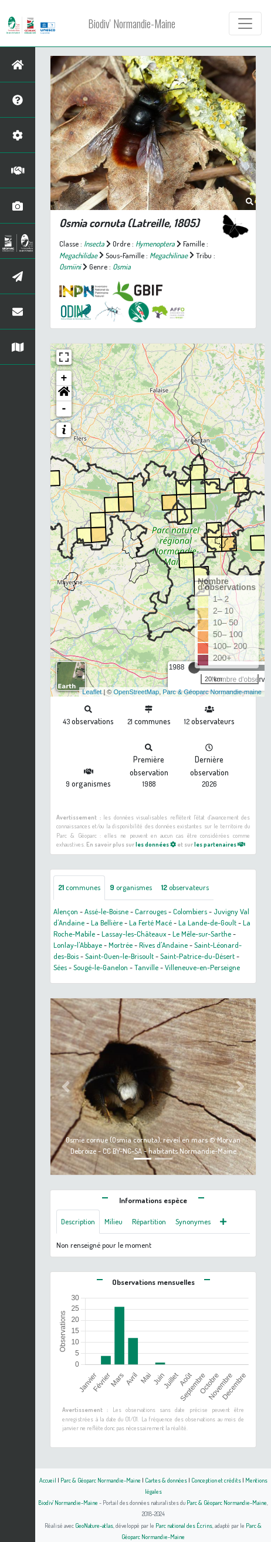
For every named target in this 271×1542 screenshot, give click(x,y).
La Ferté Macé (150, 922)
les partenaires (219, 844)
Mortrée (121, 945)
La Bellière (107, 922)
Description (78, 1221)
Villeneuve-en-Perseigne (202, 967)
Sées (60, 967)
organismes (131, 887)
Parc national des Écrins (183, 1525)
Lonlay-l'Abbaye (77, 945)
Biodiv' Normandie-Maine (131, 23)
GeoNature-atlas (94, 1525)
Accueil (47, 1480)
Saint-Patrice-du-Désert (197, 956)
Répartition (149, 1221)
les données (156, 844)
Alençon (65, 911)
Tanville (146, 967)
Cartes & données (166, 1480)
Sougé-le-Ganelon (100, 967)
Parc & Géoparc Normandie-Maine (100, 1480)
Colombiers (190, 911)
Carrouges (151, 911)
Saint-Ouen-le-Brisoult (119, 956)
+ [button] (64, 378)
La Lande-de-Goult (207, 922)
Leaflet (91, 691)
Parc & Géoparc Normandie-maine (212, 691)
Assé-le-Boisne (106, 911)
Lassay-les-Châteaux (133, 933)
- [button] (64, 409)
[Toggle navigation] (245, 23)
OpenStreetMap (136, 691)
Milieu (113, 1221)
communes (79, 887)
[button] (64, 393)
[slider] (194, 668)
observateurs (185, 887)
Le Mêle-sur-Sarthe (201, 933)
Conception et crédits (216, 1480)
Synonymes (193, 1221)
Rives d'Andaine (163, 945)
